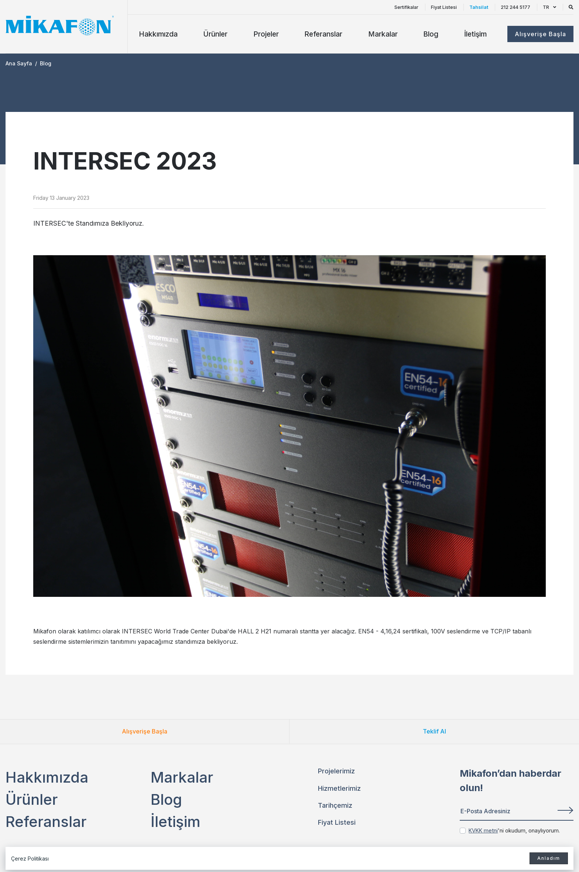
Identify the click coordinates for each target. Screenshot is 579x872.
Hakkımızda (158, 34)
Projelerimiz (336, 771)
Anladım (548, 858)
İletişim (475, 34)
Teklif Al (434, 731)
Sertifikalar (406, 7)
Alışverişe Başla (144, 731)
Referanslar (323, 34)
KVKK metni (483, 830)
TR (549, 7)
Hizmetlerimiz (339, 788)
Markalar (383, 34)
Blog (430, 34)
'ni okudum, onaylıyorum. (514, 830)
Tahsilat (478, 7)
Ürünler (215, 34)
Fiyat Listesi (444, 7)
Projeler (266, 34)
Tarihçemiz (335, 805)
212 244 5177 (515, 7)
